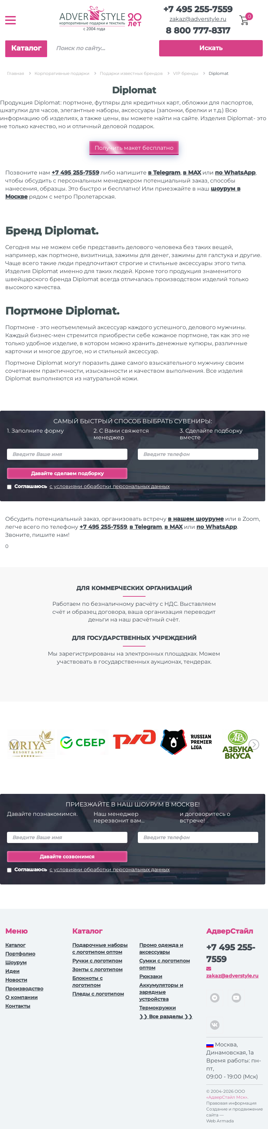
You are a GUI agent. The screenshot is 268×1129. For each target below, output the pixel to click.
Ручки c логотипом (97, 961)
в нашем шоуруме (196, 519)
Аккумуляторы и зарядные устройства (161, 992)
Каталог (26, 48)
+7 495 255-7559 (197, 9)
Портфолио (20, 954)
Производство (24, 988)
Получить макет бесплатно (134, 148)
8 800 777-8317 (198, 30)
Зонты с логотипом (97, 969)
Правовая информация (231, 1103)
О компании (21, 997)
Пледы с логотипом (98, 994)
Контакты (17, 1006)
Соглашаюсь (88, 487)
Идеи (12, 971)
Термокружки (157, 1008)
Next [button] (253, 744)
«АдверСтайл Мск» (226, 1097)
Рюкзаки (150, 976)
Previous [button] (14, 744)
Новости (16, 980)
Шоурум (16, 962)
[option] (31, 744)
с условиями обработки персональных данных (110, 486)
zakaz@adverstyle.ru (198, 19)
